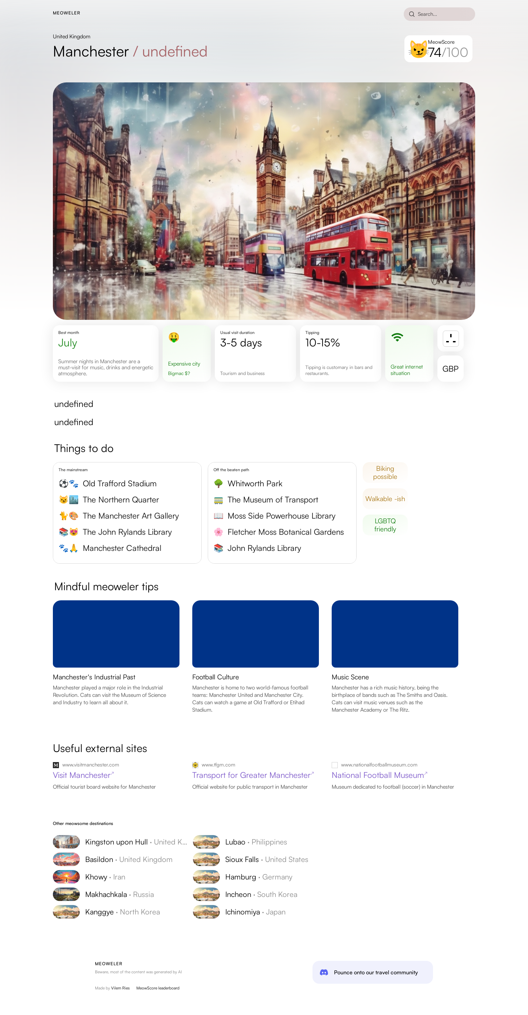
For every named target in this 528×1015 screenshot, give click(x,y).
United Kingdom (71, 36)
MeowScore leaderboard (157, 987)
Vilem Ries (120, 987)
